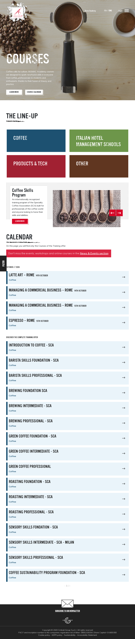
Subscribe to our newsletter (67, 611)
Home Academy (90, 11)
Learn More (14, 92)
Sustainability (69, 635)
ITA (105, 11)
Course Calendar (34, 92)
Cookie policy (44, 635)
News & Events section (94, 253)
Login (120, 11)
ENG (110, 11)
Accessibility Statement (87, 635)
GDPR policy (57, 635)
